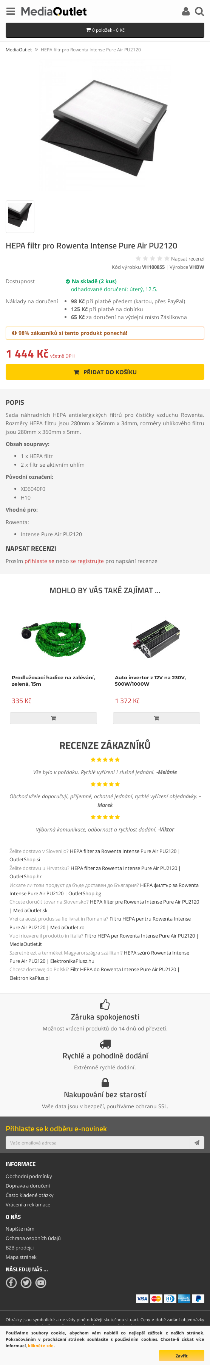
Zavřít (182, 1356)
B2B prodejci (20, 1247)
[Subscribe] (196, 1142)
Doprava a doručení (28, 1185)
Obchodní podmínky (29, 1176)
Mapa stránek (21, 1257)
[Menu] (10, 12)
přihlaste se (39, 561)
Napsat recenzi (187, 258)
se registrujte (87, 561)
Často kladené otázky (30, 1195)
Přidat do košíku (105, 372)
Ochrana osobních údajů (33, 1238)
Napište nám (20, 1228)
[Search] (199, 12)
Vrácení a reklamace (28, 1204)
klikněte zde (41, 1345)
